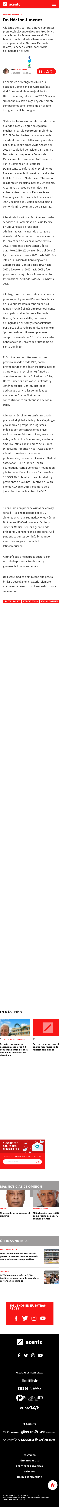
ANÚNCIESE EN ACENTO (29, 1474)
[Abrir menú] (54, 4)
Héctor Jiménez (12, 601)
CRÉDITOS (29, 1469)
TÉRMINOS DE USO (29, 1458)
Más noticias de (21, 1186)
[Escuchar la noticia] (46, 71)
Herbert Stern (20, 69)
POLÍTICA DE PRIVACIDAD (29, 1463)
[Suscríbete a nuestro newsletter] (37, 1161)
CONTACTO (29, 1452)
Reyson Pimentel (49, 601)
